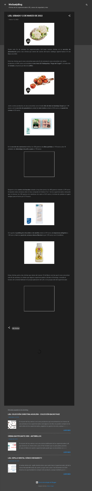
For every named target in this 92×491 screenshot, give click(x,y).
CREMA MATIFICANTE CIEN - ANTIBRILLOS (24, 436)
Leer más (67, 430)
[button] (69, 16)
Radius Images (50, 486)
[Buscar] (87, 5)
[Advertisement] (82, 40)
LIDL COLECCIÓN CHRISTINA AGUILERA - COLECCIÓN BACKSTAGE (34, 414)
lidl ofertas (16, 328)
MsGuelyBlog (15, 4)
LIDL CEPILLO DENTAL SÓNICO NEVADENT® (25, 458)
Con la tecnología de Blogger (46, 482)
